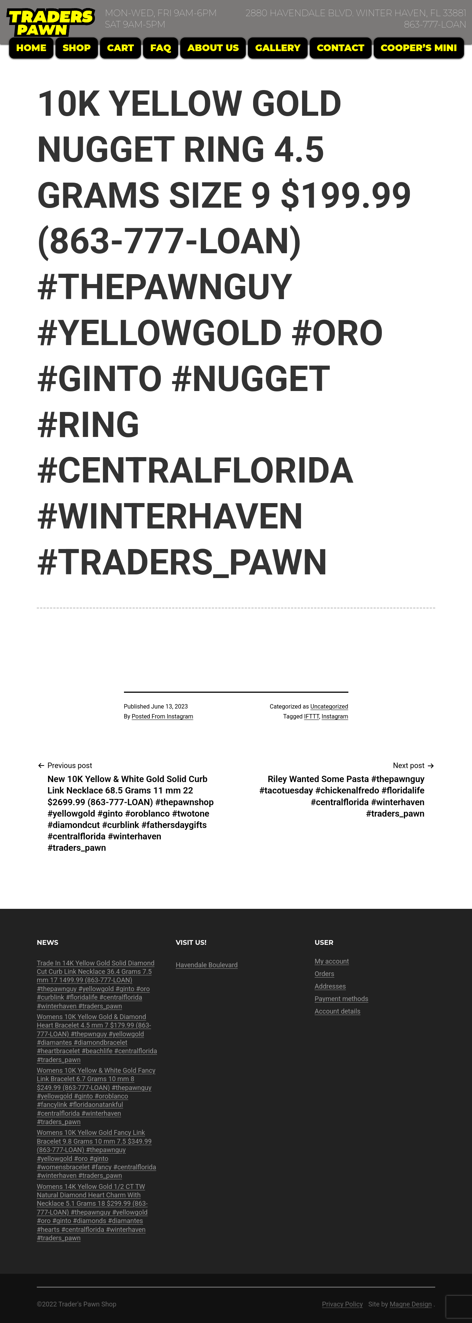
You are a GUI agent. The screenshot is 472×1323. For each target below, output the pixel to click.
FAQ (160, 47)
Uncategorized (329, 706)
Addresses (330, 986)
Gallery (278, 47)
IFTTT (311, 716)
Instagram (335, 716)
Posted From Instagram (162, 716)
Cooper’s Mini (419, 47)
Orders (324, 974)
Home (31, 47)
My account (332, 961)
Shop (77, 47)
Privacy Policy (342, 1304)
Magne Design (411, 1304)
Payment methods (341, 999)
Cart (120, 47)
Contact (340, 47)
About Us (213, 47)
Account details (338, 1011)
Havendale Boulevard (207, 965)
